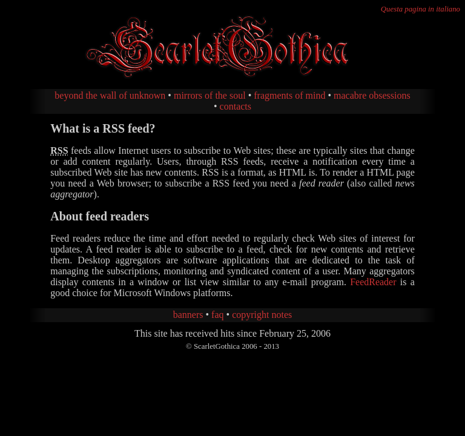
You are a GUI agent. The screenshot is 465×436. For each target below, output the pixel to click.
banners (188, 314)
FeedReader (373, 282)
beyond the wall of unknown (109, 95)
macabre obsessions (372, 95)
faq (217, 314)
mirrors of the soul (210, 95)
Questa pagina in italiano (420, 9)
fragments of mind (289, 95)
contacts (235, 106)
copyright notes (262, 314)
